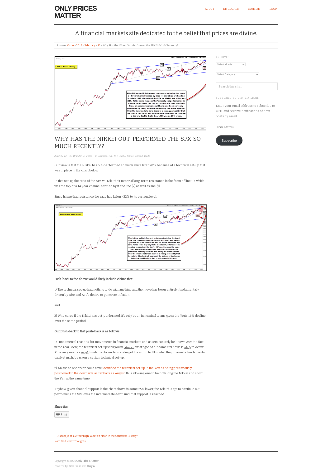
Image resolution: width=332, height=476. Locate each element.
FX (110, 155)
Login (274, 8)
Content (254, 8)
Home (70, 45)
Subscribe (229, 140)
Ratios (130, 155)
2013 (79, 45)
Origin (91, 466)
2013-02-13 (60, 155)
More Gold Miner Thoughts (70, 441)
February (90, 45)
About (209, 8)
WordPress (74, 466)
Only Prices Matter (75, 11)
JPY (116, 155)
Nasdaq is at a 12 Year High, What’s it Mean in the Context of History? (97, 435)
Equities (102, 155)
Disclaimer (231, 8)
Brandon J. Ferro (82, 155)
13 (99, 45)
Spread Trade (142, 155)
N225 (122, 155)
